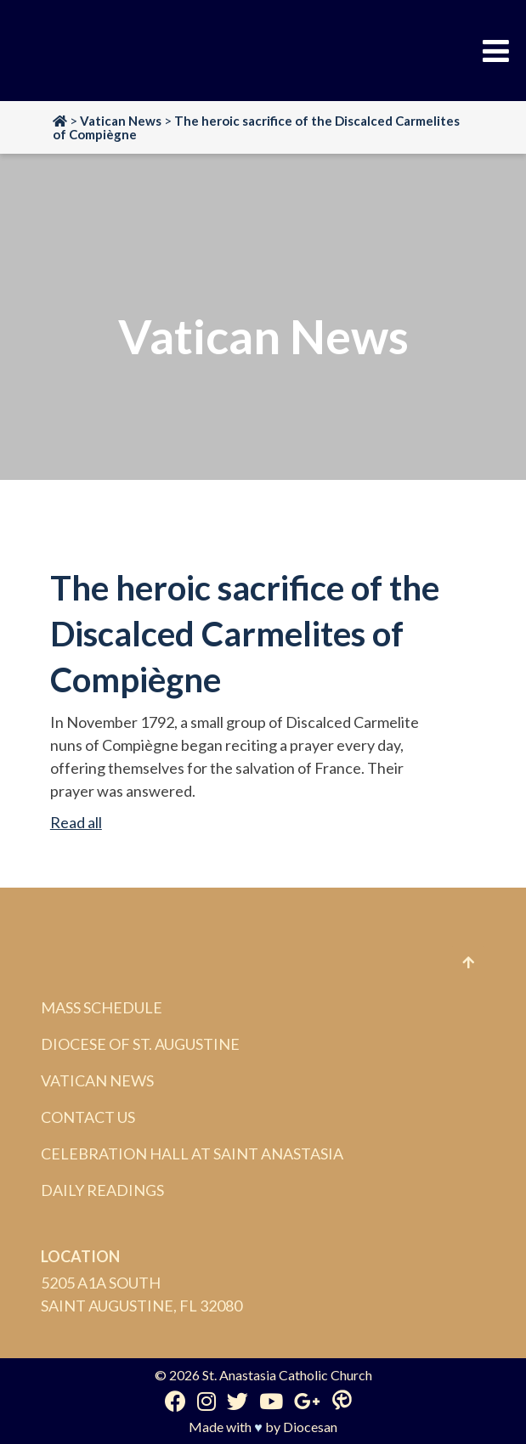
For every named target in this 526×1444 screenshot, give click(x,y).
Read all (76, 822)
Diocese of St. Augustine (140, 1044)
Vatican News (97, 1080)
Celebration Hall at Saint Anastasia (192, 1153)
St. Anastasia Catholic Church (287, 1375)
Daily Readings (102, 1190)
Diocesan (310, 1427)
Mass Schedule (101, 1007)
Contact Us (88, 1117)
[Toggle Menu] (496, 51)
